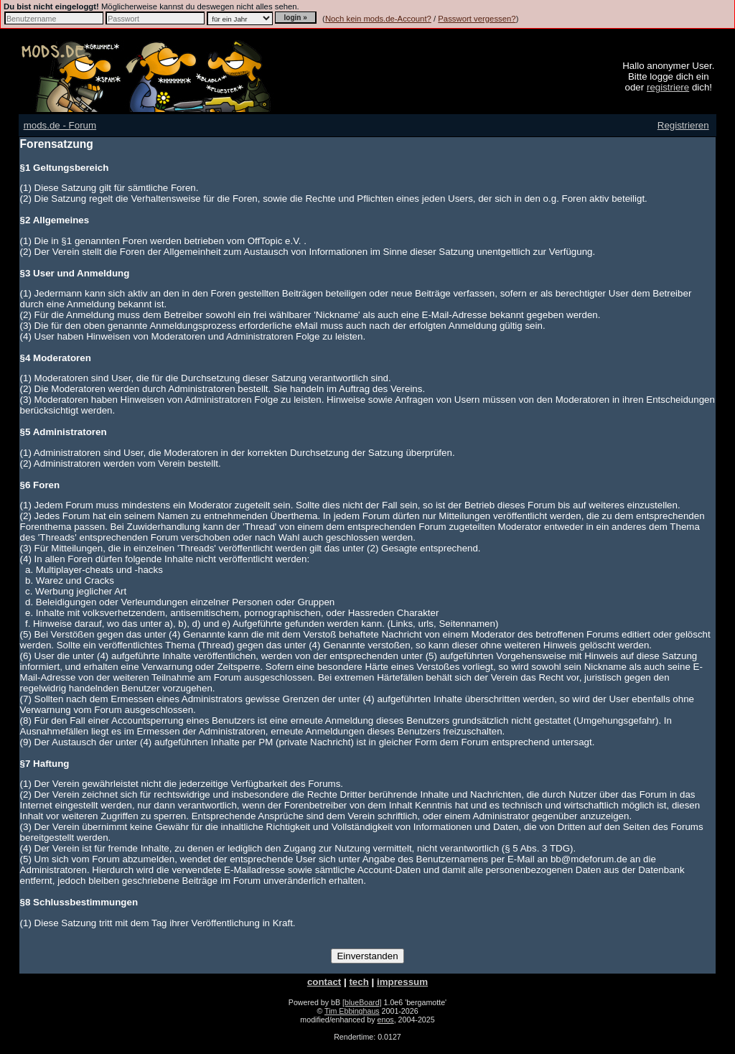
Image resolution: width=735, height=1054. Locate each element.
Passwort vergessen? (476, 18)
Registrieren (683, 125)
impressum (402, 981)
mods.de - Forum (60, 125)
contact (324, 981)
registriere (668, 87)
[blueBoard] (362, 1002)
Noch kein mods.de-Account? (378, 18)
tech (358, 981)
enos (386, 1019)
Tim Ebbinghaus (352, 1011)
